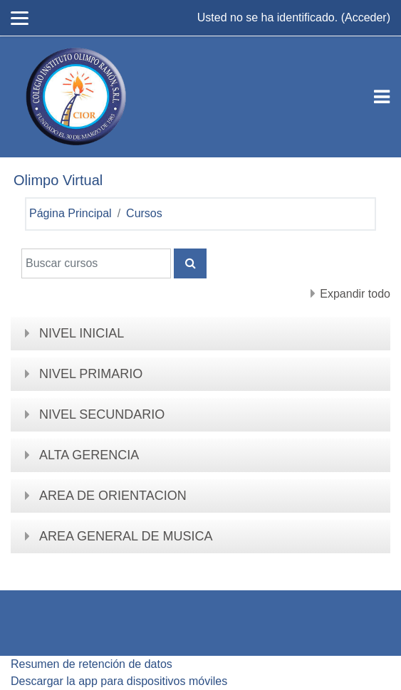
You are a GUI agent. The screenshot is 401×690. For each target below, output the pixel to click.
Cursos (144, 213)
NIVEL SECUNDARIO (102, 414)
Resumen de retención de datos (91, 664)
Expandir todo (355, 294)
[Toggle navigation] (381, 97)
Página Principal (70, 213)
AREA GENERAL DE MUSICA (125, 536)
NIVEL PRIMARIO (90, 374)
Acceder (366, 17)
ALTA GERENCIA (89, 455)
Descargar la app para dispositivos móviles (119, 681)
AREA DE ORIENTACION (113, 495)
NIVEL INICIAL (81, 333)
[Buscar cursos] (96, 263)
